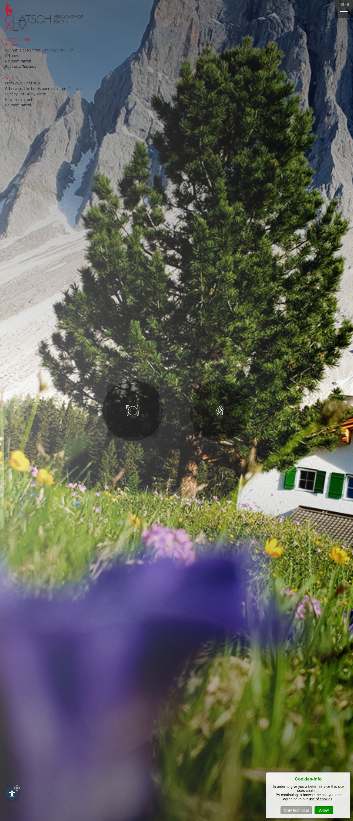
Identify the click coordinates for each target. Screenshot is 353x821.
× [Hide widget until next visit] (17, 788)
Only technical (296, 810)
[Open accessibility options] (11, 793)
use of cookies (320, 799)
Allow (324, 810)
